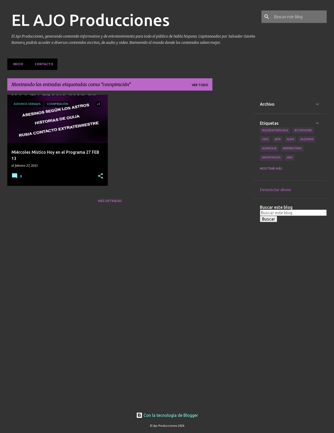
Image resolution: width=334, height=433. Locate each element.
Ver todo (200, 85)
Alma (290, 139)
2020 (265, 139)
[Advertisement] (233, 173)
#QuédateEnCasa (275, 130)
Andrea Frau (292, 148)
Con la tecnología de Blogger (167, 415)
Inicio (16, 64)
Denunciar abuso (275, 189)
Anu (290, 157)
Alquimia (306, 139)
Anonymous (271, 157)
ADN (278, 139)
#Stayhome (303, 130)
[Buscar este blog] (299, 16)
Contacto (42, 64)
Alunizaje (269, 148)
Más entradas (110, 201)
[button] (100, 176)
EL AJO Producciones (90, 20)
